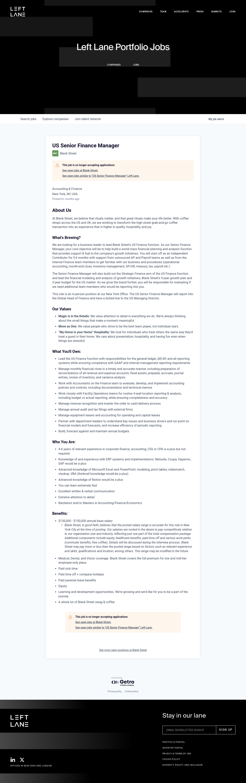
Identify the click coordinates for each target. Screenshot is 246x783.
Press (200, 12)
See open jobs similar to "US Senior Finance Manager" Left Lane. (101, 175)
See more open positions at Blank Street (123, 650)
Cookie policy (131, 691)
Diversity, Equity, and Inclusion (182, 765)
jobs (28, 119)
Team (163, 12)
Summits (216, 12)
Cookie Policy (171, 759)
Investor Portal (172, 748)
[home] (18, 12)
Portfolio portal (173, 742)
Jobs (232, 12)
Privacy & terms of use (176, 754)
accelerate (181, 12)
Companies (145, 12)
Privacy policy (115, 691)
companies (55, 119)
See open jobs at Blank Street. (80, 170)
